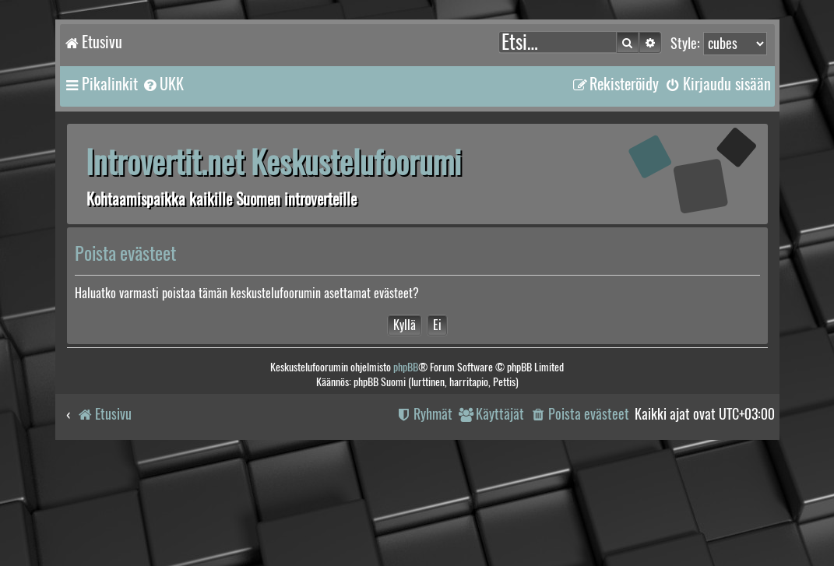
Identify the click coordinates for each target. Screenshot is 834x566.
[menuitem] (163, 84)
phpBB (405, 367)
